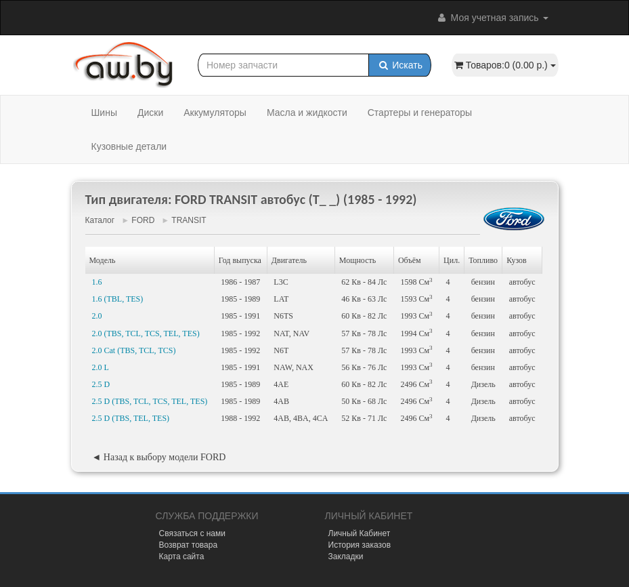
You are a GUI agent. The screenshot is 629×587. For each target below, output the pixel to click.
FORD (142, 220)
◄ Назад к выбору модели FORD (159, 457)
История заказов (359, 545)
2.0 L (100, 367)
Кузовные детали (129, 146)
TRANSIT (188, 220)
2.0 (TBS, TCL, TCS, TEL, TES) (146, 333)
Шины (104, 112)
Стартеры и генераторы (420, 112)
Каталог (100, 220)
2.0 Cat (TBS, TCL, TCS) (134, 350)
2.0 (97, 316)
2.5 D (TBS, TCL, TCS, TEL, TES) (150, 401)
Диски (150, 112)
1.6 (97, 282)
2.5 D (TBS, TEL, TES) (131, 418)
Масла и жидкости (307, 112)
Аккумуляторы (214, 112)
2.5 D (101, 384)
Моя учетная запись (492, 17)
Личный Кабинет (359, 533)
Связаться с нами (192, 533)
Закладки (346, 556)
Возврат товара (188, 545)
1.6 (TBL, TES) (118, 299)
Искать (399, 65)
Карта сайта (181, 556)
